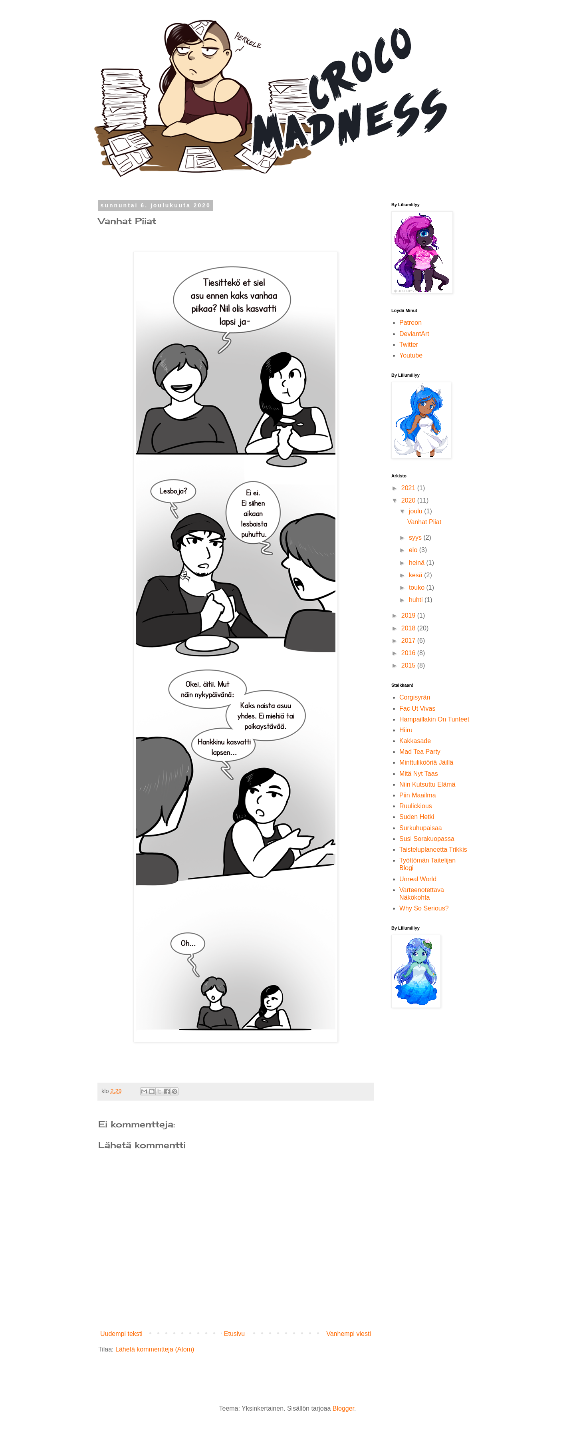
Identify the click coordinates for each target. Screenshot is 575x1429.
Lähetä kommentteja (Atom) (154, 1349)
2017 (409, 640)
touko (417, 587)
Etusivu (234, 1333)
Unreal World (417, 879)
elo (414, 550)
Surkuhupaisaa (420, 828)
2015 (409, 665)
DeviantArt (414, 333)
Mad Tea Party (419, 751)
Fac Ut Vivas (417, 708)
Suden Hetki (416, 816)
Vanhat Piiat (424, 522)
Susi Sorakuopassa (426, 838)
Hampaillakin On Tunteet (434, 719)
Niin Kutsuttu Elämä (427, 784)
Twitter (408, 344)
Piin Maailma (417, 795)
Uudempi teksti (121, 1333)
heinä (417, 562)
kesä (416, 575)
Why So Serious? (424, 908)
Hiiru (405, 730)
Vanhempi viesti (348, 1333)
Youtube (410, 355)
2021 (409, 488)
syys (416, 537)
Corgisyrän (414, 697)
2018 (409, 628)
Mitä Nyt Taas (418, 773)
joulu (416, 511)
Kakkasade (415, 740)
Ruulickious (415, 806)
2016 (409, 653)
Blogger (343, 1408)
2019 (409, 615)
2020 (409, 500)
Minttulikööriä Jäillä (426, 762)
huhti (416, 599)
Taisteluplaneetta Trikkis (433, 849)
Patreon (410, 322)
